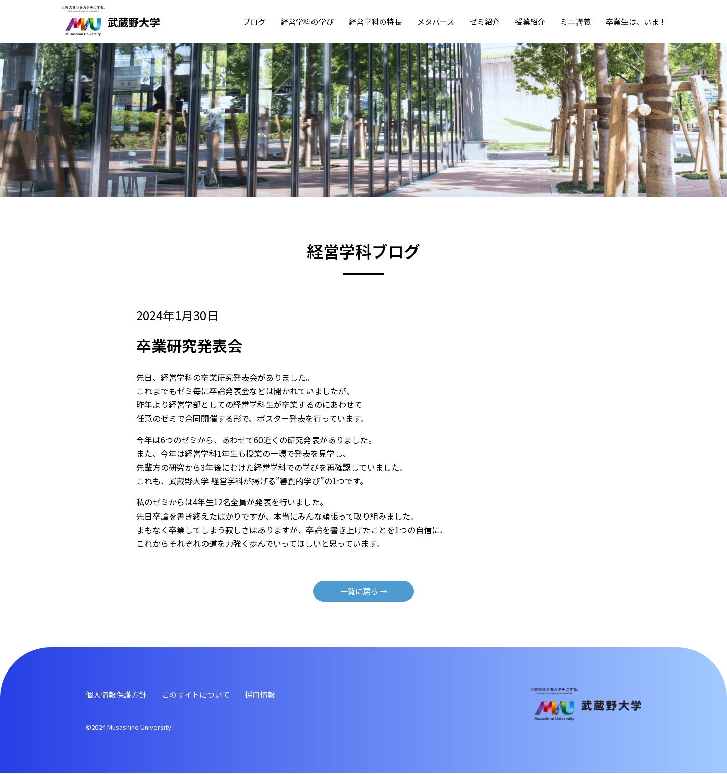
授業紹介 (530, 21)
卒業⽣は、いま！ (636, 21)
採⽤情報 (269, 695)
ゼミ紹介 (485, 21)
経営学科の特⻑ (375, 21)
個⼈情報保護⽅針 (118, 695)
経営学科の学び (307, 21)
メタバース (435, 21)
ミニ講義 (575, 21)
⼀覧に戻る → (363, 591)
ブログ (254, 21)
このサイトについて (202, 695)
